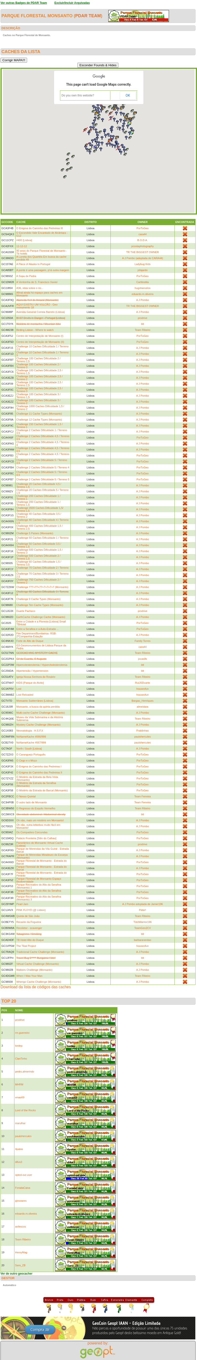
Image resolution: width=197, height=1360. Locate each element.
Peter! (142, 910)
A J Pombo (142, 300)
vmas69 (19, 1097)
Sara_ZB (20, 1265)
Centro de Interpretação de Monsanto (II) (40, 341)
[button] (127, 126)
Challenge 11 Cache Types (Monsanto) (39, 413)
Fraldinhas (142, 730)
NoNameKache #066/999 (31, 736)
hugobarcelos (143, 288)
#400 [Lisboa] (24, 240)
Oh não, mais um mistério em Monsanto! (40, 820)
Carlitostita (142, 282)
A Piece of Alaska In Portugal (33, 264)
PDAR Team (88, 15)
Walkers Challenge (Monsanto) (34, 969)
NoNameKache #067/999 (31, 742)
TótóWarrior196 (142, 922)
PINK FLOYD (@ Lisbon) (31, 910)
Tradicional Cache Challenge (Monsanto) (40, 951)
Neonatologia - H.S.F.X (29, 730)
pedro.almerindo (24, 1071)
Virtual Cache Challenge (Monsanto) (37, 963)
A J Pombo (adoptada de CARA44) (142, 258)
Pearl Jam (22, 904)
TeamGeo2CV (142, 928)
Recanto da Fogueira (28, 922)
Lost (18, 688)
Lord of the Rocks (25, 1110)
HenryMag (21, 1252)
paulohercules (142, 736)
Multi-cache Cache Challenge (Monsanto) (40, 712)
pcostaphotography (142, 246)
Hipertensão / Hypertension (32, 670)
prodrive (142, 317)
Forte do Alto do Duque (29, 640)
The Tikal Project (26, 945)
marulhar (20, 1123)
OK (128, 95)
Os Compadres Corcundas (31, 832)
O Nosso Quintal (26, 796)
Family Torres (143, 640)
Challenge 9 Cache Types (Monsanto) (38, 599)
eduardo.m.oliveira (143, 294)
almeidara (142, 706)
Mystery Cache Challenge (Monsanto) (38, 724)
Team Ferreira (142, 796)
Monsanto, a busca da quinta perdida (38, 706)
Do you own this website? (78, 95)
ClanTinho (21, 1058)
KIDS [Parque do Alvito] (30, 682)
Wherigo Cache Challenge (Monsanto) (38, 981)
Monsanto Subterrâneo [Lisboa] (34, 700)
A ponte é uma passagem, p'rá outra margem (42, 270)
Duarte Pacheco (25, 611)
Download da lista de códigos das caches (35, 987)
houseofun (142, 688)
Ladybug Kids (142, 264)
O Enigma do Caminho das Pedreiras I (38, 766)
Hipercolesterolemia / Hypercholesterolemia (41, 664)
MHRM (19, 1084)
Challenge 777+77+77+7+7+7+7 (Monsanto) (42, 587)
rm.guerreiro (22, 1032)
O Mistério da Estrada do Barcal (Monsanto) (42, 790)
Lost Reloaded (24, 694)
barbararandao (142, 939)
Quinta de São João (28, 916)
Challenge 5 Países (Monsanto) (34, 533)
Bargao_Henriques (143, 700)
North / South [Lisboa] (29, 748)
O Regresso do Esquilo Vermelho (35, 808)
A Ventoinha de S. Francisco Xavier (37, 282)
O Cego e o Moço (26, 760)
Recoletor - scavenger (29, 928)
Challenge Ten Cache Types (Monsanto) (39, 605)
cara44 (143, 234)
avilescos (20, 1226)
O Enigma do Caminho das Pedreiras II (39, 772)
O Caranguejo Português (31, 754)
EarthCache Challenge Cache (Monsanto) (40, 617)
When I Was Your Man (29, 975)
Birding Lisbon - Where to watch (35, 329)
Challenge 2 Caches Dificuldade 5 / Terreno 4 (42, 467)
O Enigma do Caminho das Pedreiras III (39, 228)
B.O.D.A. (142, 240)
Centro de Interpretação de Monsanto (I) (39, 335)
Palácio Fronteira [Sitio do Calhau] (36, 838)
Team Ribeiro (142, 329)
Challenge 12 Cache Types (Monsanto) (39, 419)
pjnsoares (21, 1200)
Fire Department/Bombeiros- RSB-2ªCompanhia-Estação (36, 635)
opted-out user (23, 1174)
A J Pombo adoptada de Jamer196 (142, 904)
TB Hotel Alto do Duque (30, 939)
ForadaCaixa (22, 1187)
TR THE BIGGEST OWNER (142, 252)
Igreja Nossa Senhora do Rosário (35, 676)
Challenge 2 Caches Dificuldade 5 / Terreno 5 (42, 479)
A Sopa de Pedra (26, 276)
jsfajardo (143, 270)
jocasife (142, 658)
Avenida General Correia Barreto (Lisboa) (40, 312)
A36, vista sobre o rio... (29, 288)
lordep (19, 1045)
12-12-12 (21, 246)
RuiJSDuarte (142, 682)
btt (142, 323)
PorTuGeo (143, 228)
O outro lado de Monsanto (31, 802)
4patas (19, 1149)
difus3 (18, 1161)
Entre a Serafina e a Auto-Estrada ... (37, 628)
